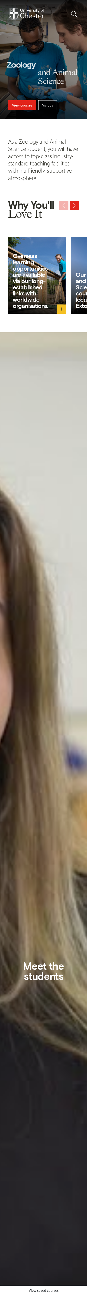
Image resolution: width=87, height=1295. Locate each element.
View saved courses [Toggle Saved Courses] (43, 1290)
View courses (22, 105)
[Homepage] (26, 14)
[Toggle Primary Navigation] (63, 14)
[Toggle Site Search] (74, 14)
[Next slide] (74, 205)
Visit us (47, 105)
